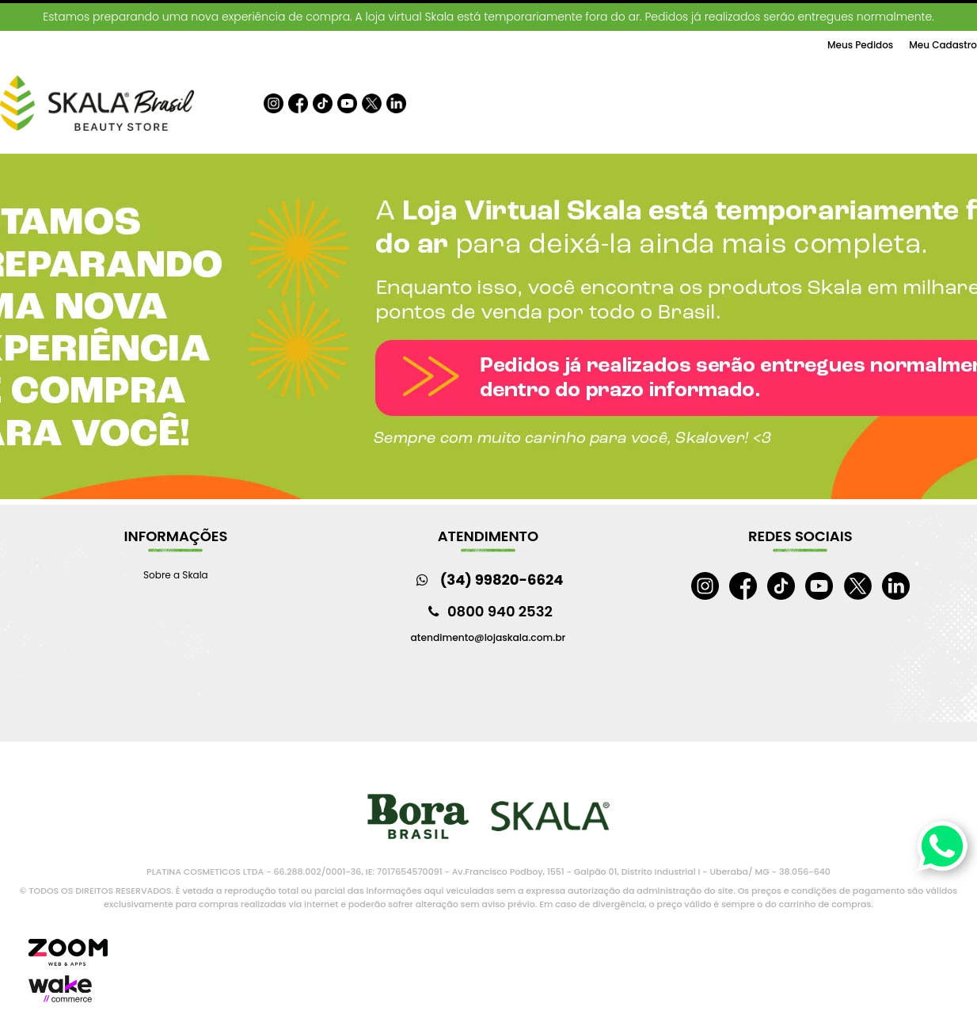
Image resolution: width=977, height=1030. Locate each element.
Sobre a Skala (175, 575)
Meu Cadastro (943, 45)
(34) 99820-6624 (502, 579)
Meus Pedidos (860, 45)
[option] (488, 329)
